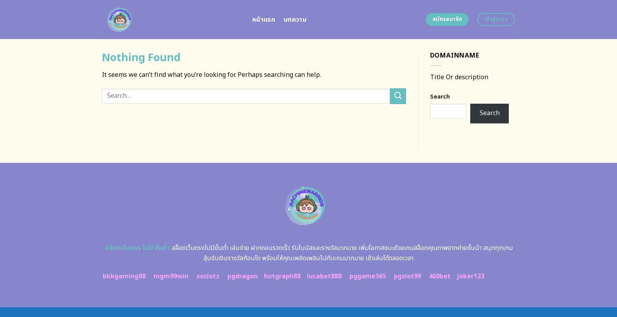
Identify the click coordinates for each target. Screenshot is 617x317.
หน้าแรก (263, 19)
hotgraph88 (282, 276)
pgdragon (242, 276)
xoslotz (208, 276)
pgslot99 (407, 276)
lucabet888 (324, 276)
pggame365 (367, 276)
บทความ (295, 19)
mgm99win (170, 276)
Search (440, 97)
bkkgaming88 (124, 276)
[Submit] (398, 96)
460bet (440, 276)
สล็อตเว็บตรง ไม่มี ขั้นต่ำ (137, 248)
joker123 (470, 276)
